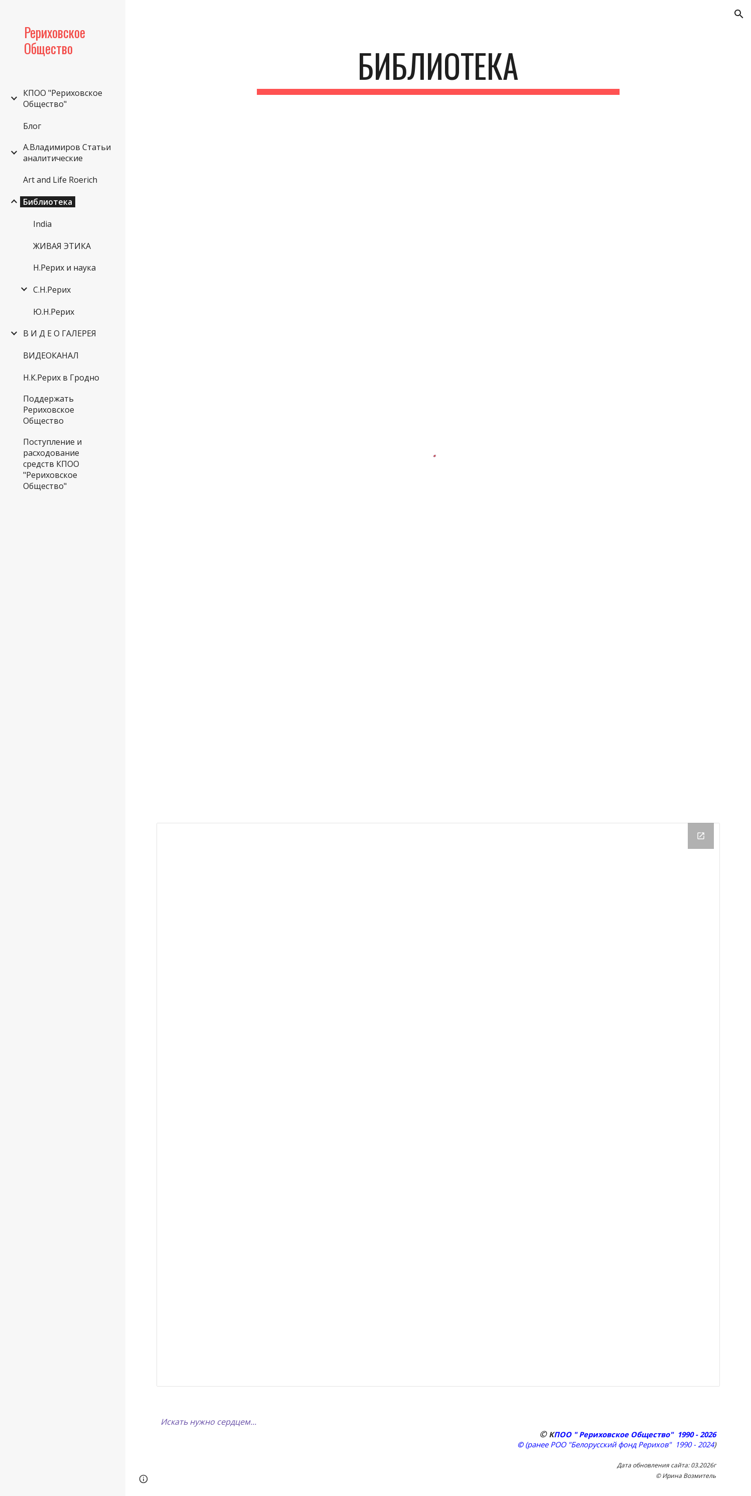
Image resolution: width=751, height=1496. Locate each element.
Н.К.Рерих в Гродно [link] (61, 377)
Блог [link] (32, 126)
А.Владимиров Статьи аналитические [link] (67, 153)
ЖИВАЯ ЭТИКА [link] (62, 246)
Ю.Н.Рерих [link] (53, 311)
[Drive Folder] (438, 1104)
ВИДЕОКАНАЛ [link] (51, 355)
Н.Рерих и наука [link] (64, 267)
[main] (438, 70)
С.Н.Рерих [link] (52, 289)
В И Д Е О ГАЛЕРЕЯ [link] (59, 333)
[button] (739, 14)
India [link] (42, 223)
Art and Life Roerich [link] (60, 179)
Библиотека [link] (47, 201)
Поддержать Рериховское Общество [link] (48, 409)
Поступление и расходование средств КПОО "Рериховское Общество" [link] (52, 463)
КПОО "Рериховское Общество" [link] (62, 98)
